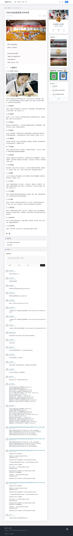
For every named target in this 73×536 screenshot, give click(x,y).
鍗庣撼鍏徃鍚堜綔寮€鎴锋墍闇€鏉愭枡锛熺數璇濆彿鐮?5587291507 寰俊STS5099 (27, 427)
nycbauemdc (12, 292)
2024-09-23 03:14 (12, 271)
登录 (66, 1)
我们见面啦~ (9, 244)
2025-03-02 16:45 (12, 362)
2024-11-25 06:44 (12, 308)
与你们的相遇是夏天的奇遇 (57, 62)
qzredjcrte (11, 361)
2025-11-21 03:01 (12, 483)
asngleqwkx (11, 316)
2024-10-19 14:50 (12, 301)
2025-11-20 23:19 (12, 451)
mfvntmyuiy (11, 354)
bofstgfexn (11, 270)
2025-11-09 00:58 (12, 439)
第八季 (23, 1)
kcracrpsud (11, 339)
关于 (27, 1)
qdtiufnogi (11, 376)
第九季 (19, 1)
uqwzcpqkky (11, 300)
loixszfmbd (11, 277)
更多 (59, 98)
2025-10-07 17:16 (12, 384)
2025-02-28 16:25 (12, 340)
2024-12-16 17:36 (12, 326)
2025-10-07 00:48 (12, 377)
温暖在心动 (8, 2)
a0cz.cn (10, 514)
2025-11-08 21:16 (12, 428)
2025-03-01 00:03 (12, 348)
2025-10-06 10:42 (12, 370)
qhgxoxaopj (11, 383)
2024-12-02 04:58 (12, 317)
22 (45, 15)
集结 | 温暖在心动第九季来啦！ (13, 242)
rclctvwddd (11, 369)
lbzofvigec (11, 324)
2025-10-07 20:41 (12, 406)
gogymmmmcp (12, 332)
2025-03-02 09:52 (12, 355)
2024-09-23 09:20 (12, 279)
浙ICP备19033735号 (15, 530)
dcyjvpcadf (11, 347)
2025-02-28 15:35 (12, 333)
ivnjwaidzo (11, 285)
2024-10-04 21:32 (12, 286)
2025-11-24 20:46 (12, 515)
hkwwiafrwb (11, 307)
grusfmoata (11, 405)
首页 (16, 1)
